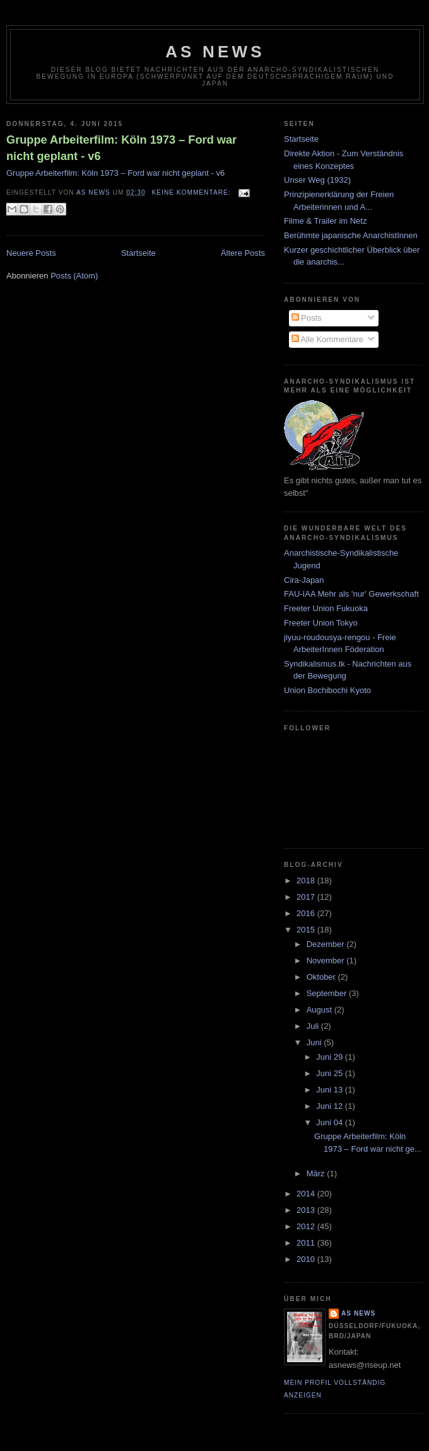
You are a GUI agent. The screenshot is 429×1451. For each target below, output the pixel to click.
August (320, 1009)
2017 (307, 897)
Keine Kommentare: (192, 192)
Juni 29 (330, 1057)
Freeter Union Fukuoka (326, 608)
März (317, 1173)
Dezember (327, 944)
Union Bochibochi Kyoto (327, 690)
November (327, 960)
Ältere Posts (243, 253)
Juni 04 (330, 1122)
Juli (314, 1026)
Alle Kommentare (327, 339)
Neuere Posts (31, 253)
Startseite (138, 253)
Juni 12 (330, 1106)
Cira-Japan (304, 580)
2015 (307, 929)
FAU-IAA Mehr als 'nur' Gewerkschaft (351, 594)
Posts (306, 318)
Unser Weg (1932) (317, 180)
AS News (215, 51)
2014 (307, 1193)
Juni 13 (330, 1089)
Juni (315, 1042)
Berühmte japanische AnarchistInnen (351, 235)
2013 (307, 1210)
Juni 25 (330, 1073)
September (328, 993)
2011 (307, 1242)
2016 (307, 913)
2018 (307, 880)
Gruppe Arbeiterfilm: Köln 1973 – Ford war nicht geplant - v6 (121, 148)
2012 (307, 1226)
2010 (307, 1259)
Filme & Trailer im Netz (325, 221)
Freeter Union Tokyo (321, 623)
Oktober (322, 977)
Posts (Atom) (74, 275)
